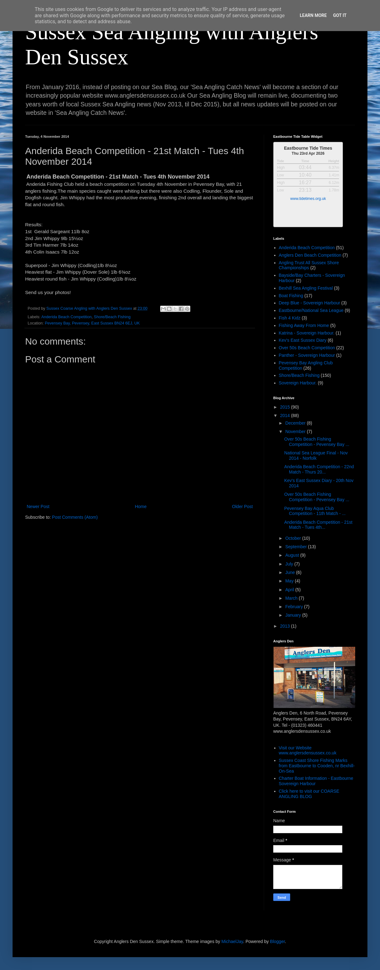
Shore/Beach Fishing (112, 317)
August (292, 555)
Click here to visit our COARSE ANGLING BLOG (309, 794)
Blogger (277, 941)
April (290, 589)
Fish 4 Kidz (290, 317)
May (290, 580)
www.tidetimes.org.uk (308, 198)
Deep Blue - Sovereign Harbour (309, 302)
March (292, 598)
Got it (339, 15)
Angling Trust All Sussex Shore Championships (309, 265)
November (296, 431)
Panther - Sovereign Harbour (307, 355)
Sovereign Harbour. (298, 382)
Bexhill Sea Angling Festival (306, 288)
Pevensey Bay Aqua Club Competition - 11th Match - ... (315, 511)
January (293, 615)
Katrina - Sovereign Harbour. (306, 332)
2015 (285, 407)
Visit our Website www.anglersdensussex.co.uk (308, 750)
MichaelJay (232, 941)
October (293, 538)
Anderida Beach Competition (66, 317)
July (289, 563)
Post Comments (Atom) (75, 517)
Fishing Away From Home (304, 325)
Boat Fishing (291, 295)
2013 (285, 626)
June (290, 572)
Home (140, 506)
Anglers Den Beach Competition (310, 255)
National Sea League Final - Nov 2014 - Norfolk (316, 455)
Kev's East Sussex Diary (303, 340)
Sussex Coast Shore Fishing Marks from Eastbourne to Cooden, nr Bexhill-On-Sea (317, 766)
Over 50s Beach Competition (307, 347)
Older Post (242, 506)
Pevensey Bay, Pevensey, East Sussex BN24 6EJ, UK (92, 323)
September (296, 546)
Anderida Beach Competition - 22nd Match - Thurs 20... (319, 469)
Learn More (313, 15)
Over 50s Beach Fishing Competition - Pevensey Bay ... (316, 442)
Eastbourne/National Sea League (311, 310)
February (294, 606)
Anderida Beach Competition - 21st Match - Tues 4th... (318, 525)
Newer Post (38, 506)
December (296, 423)
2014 (285, 415)
